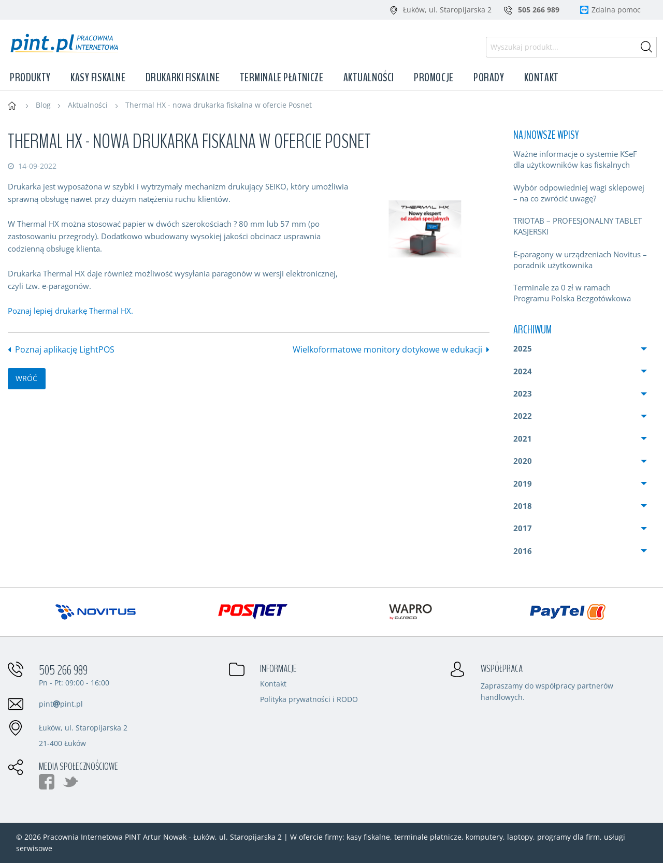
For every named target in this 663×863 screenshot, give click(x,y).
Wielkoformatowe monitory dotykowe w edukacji (387, 349)
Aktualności (368, 77)
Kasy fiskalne (97, 77)
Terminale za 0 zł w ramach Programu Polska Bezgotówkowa (572, 292)
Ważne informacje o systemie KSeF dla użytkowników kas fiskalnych (575, 159)
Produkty (30, 77)
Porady (488, 77)
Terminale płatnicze (282, 77)
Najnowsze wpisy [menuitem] (546, 135)
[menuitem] (580, 159)
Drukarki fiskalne (183, 77)
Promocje (433, 77)
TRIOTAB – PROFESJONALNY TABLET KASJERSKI (577, 226)
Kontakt (541, 77)
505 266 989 (63, 670)
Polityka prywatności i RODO (309, 700)
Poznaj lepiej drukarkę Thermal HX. (70, 310)
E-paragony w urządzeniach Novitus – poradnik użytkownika (580, 259)
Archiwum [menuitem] (532, 330)
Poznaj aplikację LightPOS (64, 349)
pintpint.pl (61, 704)
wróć (26, 378)
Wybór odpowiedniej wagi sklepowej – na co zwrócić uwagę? (578, 192)
